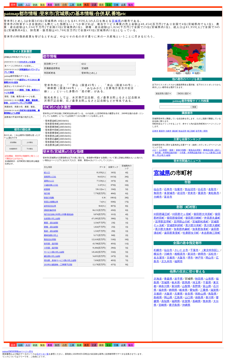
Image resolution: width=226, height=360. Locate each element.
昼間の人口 (49, 181)
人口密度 (163, 150)
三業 (72, 4)
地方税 (47, 193)
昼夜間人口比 (50, 177)
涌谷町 (175, 131)
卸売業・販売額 (51, 244)
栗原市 (162, 131)
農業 (50, 4)
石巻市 (155, 131)
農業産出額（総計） (212, 150)
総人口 (47, 172)
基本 (13, 4)
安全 (108, 4)
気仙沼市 (182, 131)
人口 (28, 4)
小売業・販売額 (51, 248)
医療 (79, 4)
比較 (20, 4)
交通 (94, 4)
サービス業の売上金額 (54, 252)
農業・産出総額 (51, 223)
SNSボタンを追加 (27, 62)
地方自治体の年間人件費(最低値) (59, 214)
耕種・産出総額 (51, 227)
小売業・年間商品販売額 (190, 153)
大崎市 (168, 131)
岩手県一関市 (202, 131)
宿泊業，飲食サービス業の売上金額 (60, 260)
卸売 (57, 4)
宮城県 (116, 20)
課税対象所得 (50, 210)
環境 (101, 4)
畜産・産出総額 (51, 231)
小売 (64, 4)
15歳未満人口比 (51, 185)
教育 (86, 4)
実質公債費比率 (51, 202)
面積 (171, 150)
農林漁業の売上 (51, 235)
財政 (35, 4)
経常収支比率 (50, 206)
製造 (42, 4)
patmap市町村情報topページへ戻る (17, 351)
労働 (116, 4)
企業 (123, 4)
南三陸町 (191, 131)
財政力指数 (49, 198)
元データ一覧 (43, 354)
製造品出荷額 (50, 239)
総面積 (47, 189)
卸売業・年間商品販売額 (166, 153)
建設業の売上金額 (52, 256)
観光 (130, 4)
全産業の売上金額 (52, 218)
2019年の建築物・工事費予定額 (58, 265)
